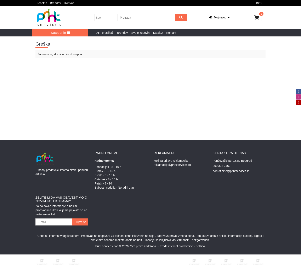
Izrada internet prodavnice (176, 246)
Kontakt (69, 3)
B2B (258, 3)
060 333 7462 (222, 166)
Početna (41, 3)
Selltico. (200, 246)
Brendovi (55, 3)
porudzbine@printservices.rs (231, 171)
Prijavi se (80, 222)
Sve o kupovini (140, 32)
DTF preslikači (105, 32)
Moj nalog (219, 17)
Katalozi (158, 32)
